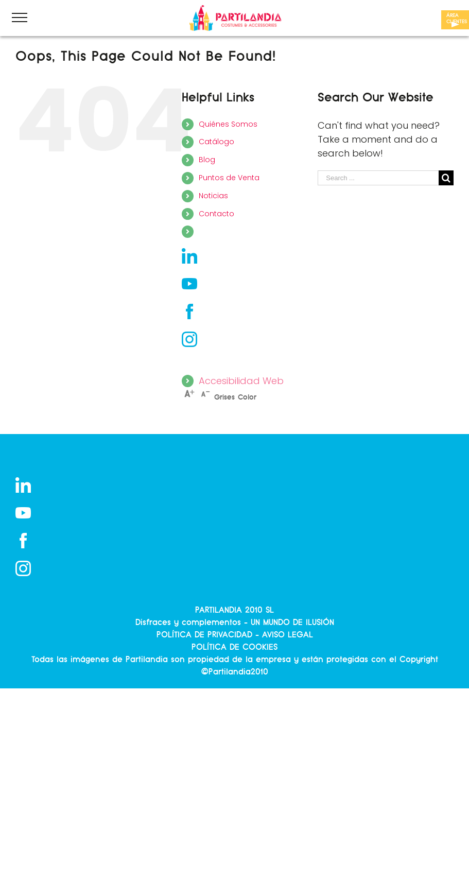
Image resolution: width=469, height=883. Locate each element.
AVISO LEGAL (287, 635)
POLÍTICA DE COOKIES (234, 647)
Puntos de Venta (229, 177)
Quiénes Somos (228, 124)
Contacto (216, 214)
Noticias (213, 196)
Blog (207, 159)
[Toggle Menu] (19, 17)
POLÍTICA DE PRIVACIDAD (204, 635)
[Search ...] (378, 177)
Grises (224, 397)
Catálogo (216, 141)
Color (247, 397)
